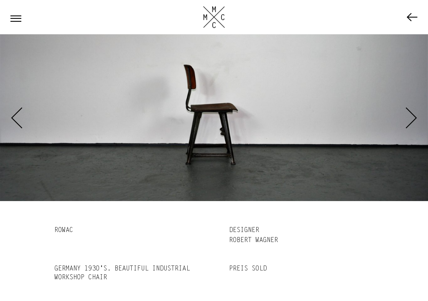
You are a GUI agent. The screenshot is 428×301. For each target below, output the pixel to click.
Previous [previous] (16, 118)
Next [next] (411, 118)
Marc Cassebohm (214, 17)
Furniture (412, 17)
